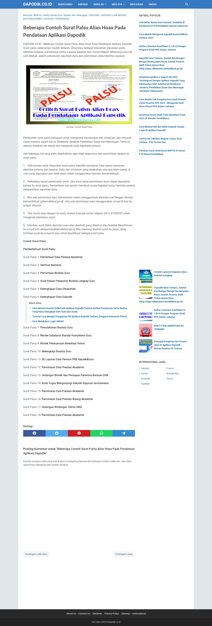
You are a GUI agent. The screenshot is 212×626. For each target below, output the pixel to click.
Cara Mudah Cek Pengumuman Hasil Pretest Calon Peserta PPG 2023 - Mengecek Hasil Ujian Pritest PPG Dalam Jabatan (162, 103)
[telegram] (124, 433)
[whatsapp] (101, 433)
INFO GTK (117, 4)
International (139, 613)
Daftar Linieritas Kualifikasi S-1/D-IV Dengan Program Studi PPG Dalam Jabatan (170, 313)
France (170, 368)
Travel (169, 378)
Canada (145, 368)
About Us (71, 613)
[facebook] (34, 433)
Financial (145, 378)
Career (144, 373)
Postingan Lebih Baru (36, 554)
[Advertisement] (79, 581)
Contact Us (84, 613)
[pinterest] (79, 433)
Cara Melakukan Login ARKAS (48, 321)
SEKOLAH (98, 4)
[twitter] (57, 433)
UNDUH (153, 4)
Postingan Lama (123, 554)
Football (145, 383)
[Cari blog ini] (187, 4)
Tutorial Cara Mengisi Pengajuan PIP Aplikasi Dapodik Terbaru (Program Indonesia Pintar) (79, 316)
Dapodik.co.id (37, 4)
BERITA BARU (65, 4)
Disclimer (97, 613)
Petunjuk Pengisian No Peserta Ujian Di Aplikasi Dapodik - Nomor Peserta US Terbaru (170, 345)
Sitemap (125, 613)
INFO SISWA (136, 4)
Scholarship (172, 373)
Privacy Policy (112, 613)
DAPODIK (83, 4)
